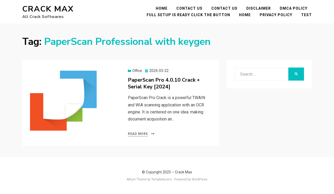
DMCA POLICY (293, 8)
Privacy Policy (276, 15)
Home (162, 8)
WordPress (199, 179)
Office (137, 71)
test (306, 15)
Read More (138, 134)
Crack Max (48, 9)
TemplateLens (161, 179)
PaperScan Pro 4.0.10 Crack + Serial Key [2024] (164, 83)
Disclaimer (258, 8)
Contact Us (189, 8)
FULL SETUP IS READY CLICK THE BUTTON (188, 15)
